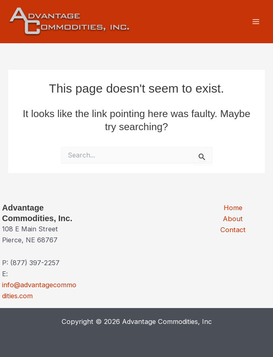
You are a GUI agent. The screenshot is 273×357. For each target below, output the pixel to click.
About (233, 219)
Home (233, 208)
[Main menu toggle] (255, 22)
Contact (233, 230)
